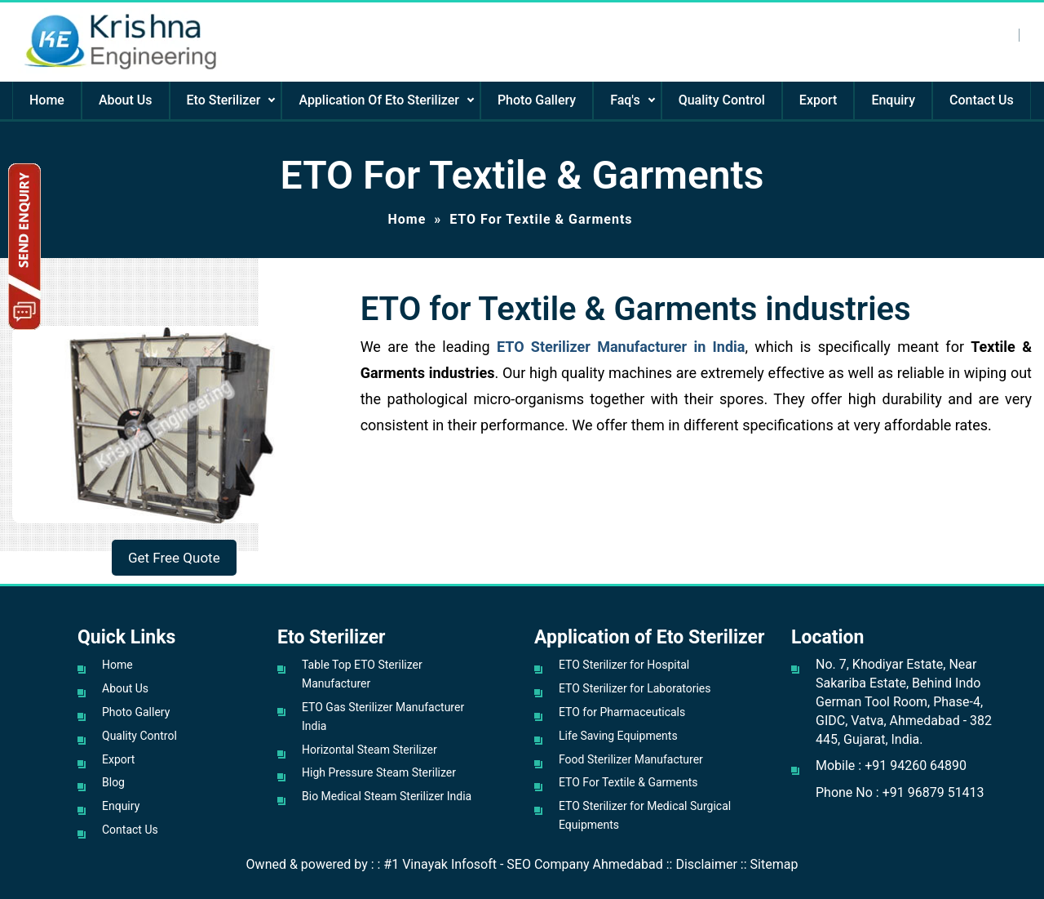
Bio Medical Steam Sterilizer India (386, 796)
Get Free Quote (174, 558)
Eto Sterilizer (224, 100)
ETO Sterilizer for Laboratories (635, 688)
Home (46, 100)
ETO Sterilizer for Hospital (624, 664)
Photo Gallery (537, 100)
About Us (126, 100)
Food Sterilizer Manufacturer (631, 759)
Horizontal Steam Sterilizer (369, 749)
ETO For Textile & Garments (628, 782)
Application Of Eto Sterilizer (378, 100)
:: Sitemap (769, 864)
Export (818, 100)
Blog (113, 782)
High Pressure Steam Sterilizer (379, 772)
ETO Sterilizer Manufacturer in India (621, 346)
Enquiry (893, 100)
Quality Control (722, 100)
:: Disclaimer (701, 864)
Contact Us (981, 100)
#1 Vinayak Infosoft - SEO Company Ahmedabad (522, 864)
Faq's (624, 100)
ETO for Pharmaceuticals (622, 712)
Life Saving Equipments (618, 735)
